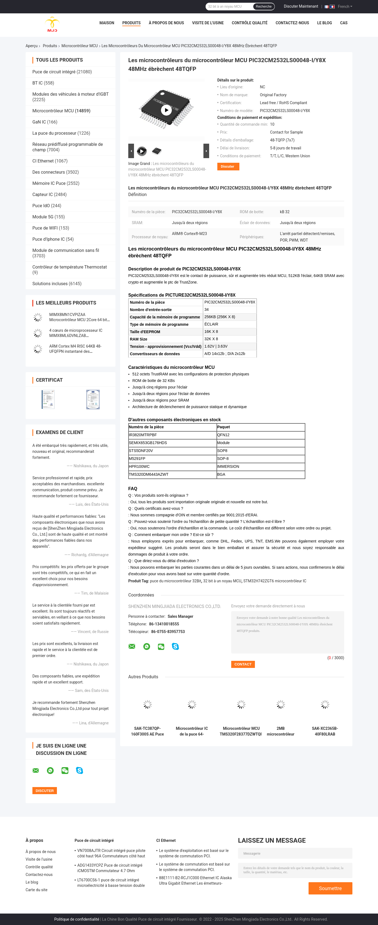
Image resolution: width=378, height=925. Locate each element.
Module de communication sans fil (65, 250)
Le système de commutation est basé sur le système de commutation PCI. (194, 867)
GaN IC (39, 122)
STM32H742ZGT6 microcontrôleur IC (274, 581)
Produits (131, 23)
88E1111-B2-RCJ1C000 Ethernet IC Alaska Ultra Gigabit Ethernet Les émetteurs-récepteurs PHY (195, 881)
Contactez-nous (292, 23)
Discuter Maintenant (301, 6)
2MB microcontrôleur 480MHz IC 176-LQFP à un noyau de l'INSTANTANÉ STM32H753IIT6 (281, 731)
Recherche (264, 6)
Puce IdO (41, 205)
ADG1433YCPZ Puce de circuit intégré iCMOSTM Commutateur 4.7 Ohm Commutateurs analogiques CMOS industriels (109, 869)
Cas (343, 23)
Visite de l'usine (208, 23)
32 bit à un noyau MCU (222, 581)
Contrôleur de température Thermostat (69, 267)
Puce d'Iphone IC (48, 239)
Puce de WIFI (45, 228)
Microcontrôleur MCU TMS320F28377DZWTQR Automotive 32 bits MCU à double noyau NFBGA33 (241, 731)
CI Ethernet (43, 161)
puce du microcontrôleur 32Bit (175, 581)
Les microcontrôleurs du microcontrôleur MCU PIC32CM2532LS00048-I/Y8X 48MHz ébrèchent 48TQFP (167, 169)
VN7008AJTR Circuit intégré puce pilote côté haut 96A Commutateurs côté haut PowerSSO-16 (111, 854)
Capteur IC (42, 194)
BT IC (37, 83)
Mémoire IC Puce (49, 183)
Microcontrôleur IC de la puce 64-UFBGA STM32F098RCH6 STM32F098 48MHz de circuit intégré (192, 731)
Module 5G (42, 216)
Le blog (324, 23)
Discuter (227, 166)
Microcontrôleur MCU (80, 46)
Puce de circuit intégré (53, 71)
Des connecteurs (48, 172)
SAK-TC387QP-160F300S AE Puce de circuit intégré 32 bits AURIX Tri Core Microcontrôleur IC (147, 731)
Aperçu (32, 46)
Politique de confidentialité (76, 919)
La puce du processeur (54, 133)
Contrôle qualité (249, 23)
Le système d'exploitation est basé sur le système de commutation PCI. (193, 853)
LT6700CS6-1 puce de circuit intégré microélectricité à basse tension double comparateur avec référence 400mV (111, 883)
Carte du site (36, 890)
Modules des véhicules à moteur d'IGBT (70, 94)
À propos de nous (166, 23)
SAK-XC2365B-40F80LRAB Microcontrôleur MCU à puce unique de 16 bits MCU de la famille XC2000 (325, 731)
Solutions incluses (50, 283)
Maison (106, 23)
